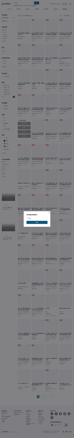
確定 (37, 222)
